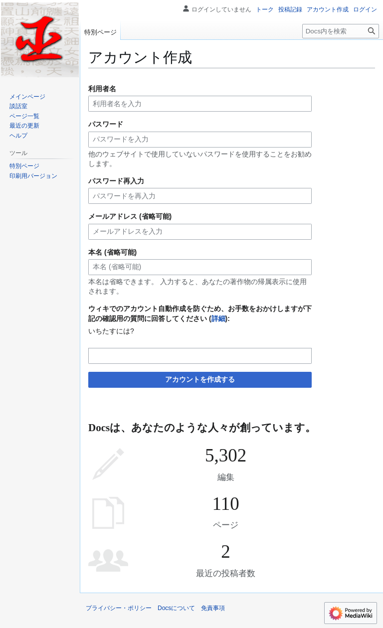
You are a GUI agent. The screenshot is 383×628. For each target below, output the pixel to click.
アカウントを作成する (200, 379)
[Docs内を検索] (340, 31)
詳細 (218, 318)
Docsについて (176, 608)
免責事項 (213, 608)
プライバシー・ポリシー (119, 608)
